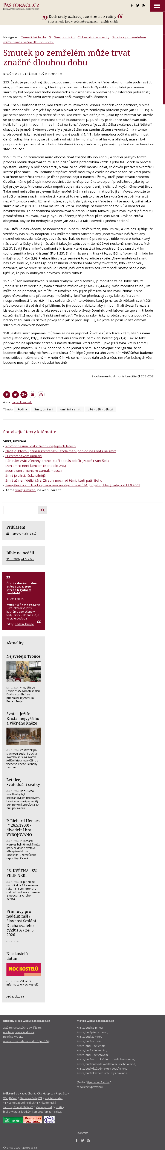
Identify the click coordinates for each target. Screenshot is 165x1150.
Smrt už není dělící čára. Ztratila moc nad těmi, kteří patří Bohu (53, 480)
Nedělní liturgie (24, 624)
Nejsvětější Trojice (23, 656)
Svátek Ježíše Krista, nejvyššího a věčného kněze (22, 718)
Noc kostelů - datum (18, 956)
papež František (22, 402)
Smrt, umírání (64, 37)
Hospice (48, 1093)
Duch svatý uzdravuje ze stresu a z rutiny (82, 16)
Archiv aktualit (15, 996)
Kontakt (83, 1133)
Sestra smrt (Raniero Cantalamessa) (33, 470)
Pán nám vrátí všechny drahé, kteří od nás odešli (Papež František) (57, 460)
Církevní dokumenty (93, 37)
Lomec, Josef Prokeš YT (23, 1103)
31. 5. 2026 (13, 559)
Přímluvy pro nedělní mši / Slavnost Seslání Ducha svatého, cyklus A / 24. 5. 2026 (21, 923)
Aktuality (14, 642)
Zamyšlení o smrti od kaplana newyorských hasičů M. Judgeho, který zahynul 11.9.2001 (72, 485)
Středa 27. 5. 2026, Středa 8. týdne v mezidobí (18, 590)
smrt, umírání (25, 490)
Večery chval (44, 1107)
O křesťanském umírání (23, 456)
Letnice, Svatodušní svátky (23, 782)
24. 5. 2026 (27, 559)
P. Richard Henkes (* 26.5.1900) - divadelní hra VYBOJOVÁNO (23, 827)
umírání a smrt (70, 409)
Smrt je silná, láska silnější (25, 475)
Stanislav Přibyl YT (31, 1098)
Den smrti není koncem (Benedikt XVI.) (35, 465)
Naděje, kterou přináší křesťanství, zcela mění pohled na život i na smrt (60, 451)
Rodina (22, 409)
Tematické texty (33, 37)
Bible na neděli (20, 552)
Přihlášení (15, 527)
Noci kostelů (30, 984)
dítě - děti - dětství (100, 409)
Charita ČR (34, 1093)
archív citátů (109, 21)
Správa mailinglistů (24, 533)
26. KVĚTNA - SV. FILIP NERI (21, 873)
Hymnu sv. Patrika (98, 1082)
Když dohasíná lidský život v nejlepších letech (40, 446)
